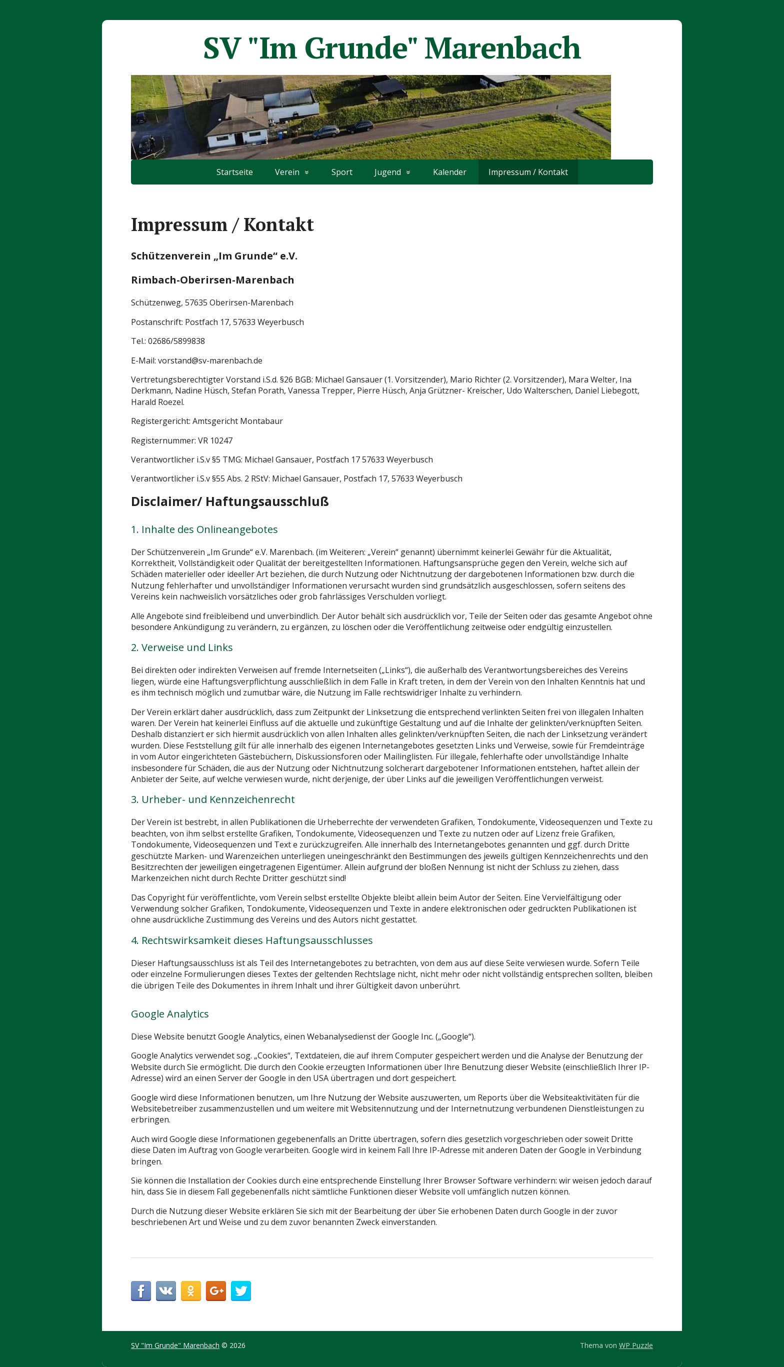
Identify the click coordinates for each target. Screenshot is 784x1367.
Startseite (234, 172)
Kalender (449, 172)
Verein (287, 172)
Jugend (387, 172)
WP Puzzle (636, 1345)
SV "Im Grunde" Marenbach (391, 47)
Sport (342, 172)
